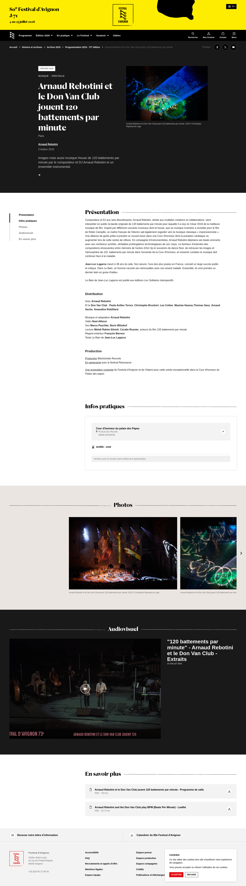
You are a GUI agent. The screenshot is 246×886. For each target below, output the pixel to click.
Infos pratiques (28, 221)
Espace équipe (93, 875)
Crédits (140, 869)
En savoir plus (27, 239)
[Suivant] (241, 553)
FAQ (87, 858)
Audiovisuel (26, 233)
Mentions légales (94, 869)
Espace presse (144, 852)
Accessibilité (92, 852)
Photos (23, 227)
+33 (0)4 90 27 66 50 (38, 871)
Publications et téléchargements (153, 875)
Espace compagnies (146, 863)
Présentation (26, 215)
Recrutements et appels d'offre (101, 863)
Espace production (146, 858)
